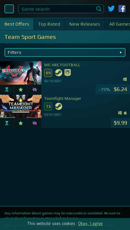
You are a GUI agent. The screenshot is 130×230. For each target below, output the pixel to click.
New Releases (84, 24)
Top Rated (49, 24)
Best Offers (16, 24)
